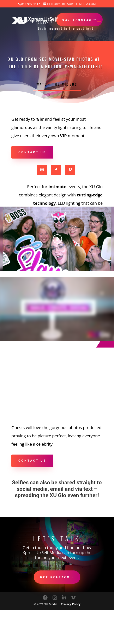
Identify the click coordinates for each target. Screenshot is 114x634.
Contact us (32, 152)
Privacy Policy (70, 604)
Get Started (55, 577)
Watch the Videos (57, 84)
